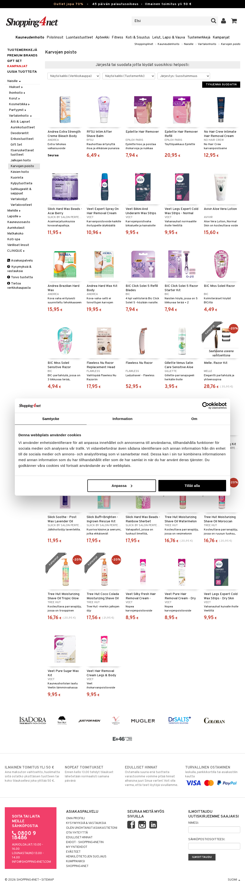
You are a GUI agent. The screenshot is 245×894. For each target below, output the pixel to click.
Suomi (234, 880)
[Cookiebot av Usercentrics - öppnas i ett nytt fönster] (206, 405)
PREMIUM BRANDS (22, 56)
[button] (234, 21)
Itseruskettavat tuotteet (22, 152)
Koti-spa (13, 239)
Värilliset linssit (18, 245)
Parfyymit (18, 110)
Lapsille (14, 216)
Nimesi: (193, 823)
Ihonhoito (17, 93)
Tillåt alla (192, 485)
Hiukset (16, 87)
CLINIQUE (16, 251)
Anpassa (121, 485)
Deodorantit (20, 133)
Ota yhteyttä (77, 833)
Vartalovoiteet (21, 205)
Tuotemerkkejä (198, 37)
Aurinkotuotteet (23, 127)
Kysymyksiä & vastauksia (19, 269)
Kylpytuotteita (21, 183)
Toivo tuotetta (20, 277)
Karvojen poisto (230, 44)
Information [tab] (122, 419)
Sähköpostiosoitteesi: (206, 839)
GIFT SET (14, 61)
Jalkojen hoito (21, 160)
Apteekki (102, 37)
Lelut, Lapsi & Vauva (168, 37)
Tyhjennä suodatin (221, 85)
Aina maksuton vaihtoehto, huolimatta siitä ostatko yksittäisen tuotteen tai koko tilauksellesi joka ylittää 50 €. (32, 774)
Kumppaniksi (75, 861)
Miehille (14, 211)
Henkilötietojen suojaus (86, 857)
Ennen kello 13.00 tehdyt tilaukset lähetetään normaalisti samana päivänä (92, 774)
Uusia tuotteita (22, 72)
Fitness (117, 37)
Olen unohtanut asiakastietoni (91, 828)
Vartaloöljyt (19, 199)
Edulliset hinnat (79, 837)
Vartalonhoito (207, 44)
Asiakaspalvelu (20, 261)
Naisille (188, 44)
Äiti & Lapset (20, 122)
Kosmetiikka (19, 104)
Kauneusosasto (18, 222)
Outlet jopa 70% (68, 4)
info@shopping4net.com (31, 862)
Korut (15, 99)
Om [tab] (194, 419)
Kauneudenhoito (30, 37)
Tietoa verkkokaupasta (19, 286)
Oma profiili (75, 818)
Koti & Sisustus (138, 37)
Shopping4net (143, 44)
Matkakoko (15, 234)
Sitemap (47, 880)
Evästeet (73, 852)
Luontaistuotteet (79, 37)
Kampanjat (221, 37)
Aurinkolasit (16, 228)
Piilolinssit (55, 37)
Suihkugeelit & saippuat (21, 191)
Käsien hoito (20, 172)
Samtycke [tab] (50, 419)
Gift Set (16, 145)
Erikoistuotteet (22, 139)
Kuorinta (17, 178)
